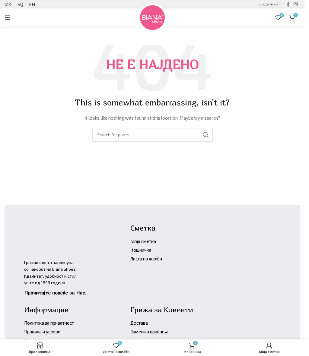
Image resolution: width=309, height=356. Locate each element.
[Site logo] (152, 16)
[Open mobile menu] (8, 17)
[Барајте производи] (152, 135)
